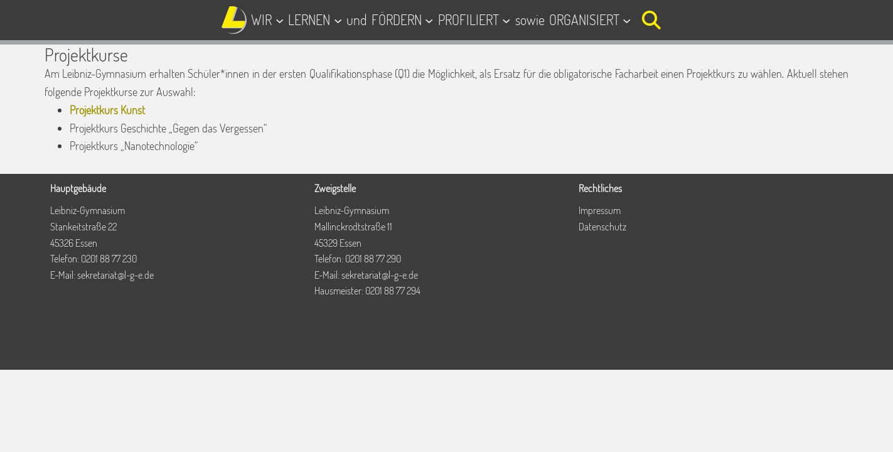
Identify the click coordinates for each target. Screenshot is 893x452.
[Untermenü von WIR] (279, 20)
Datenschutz (602, 226)
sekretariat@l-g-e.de (115, 275)
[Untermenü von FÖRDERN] (429, 20)
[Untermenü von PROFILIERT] (506, 20)
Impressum (600, 210)
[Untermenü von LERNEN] (338, 20)
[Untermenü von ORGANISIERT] (627, 20)
